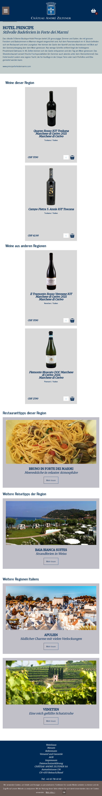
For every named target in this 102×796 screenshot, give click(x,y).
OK (64, 792)
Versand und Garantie (51, 754)
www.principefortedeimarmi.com (17, 66)
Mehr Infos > (50, 792)
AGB (51, 757)
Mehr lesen (51, 480)
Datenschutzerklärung (51, 763)
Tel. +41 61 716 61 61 (51, 779)
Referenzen (51, 751)
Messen (51, 747)
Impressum (51, 760)
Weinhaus (51, 744)
